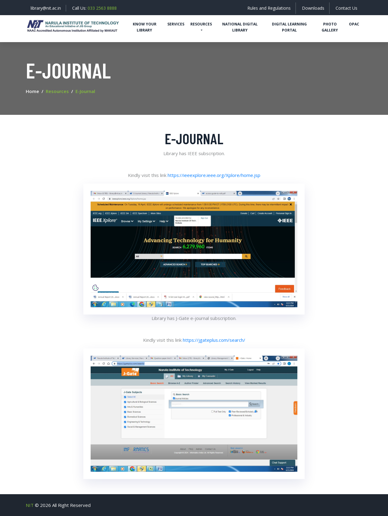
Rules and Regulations (269, 8)
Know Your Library (144, 27)
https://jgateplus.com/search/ (214, 340)
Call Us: (94, 8)
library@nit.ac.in (46, 8)
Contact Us (346, 8)
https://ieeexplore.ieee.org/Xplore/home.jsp (214, 175)
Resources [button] (201, 24)
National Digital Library (240, 27)
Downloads (313, 8)
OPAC (354, 24)
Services (175, 24)
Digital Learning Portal (289, 27)
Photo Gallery (330, 27)
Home (32, 91)
